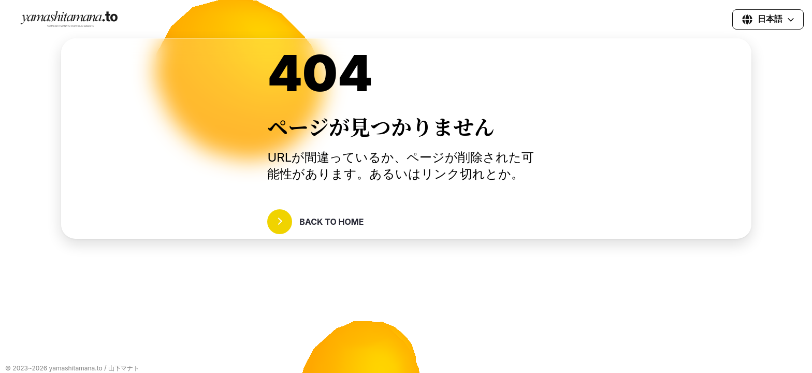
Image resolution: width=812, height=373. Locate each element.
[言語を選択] (768, 19)
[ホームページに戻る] (70, 25)
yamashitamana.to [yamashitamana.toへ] (76, 368)
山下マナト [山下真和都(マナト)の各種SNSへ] (123, 368)
